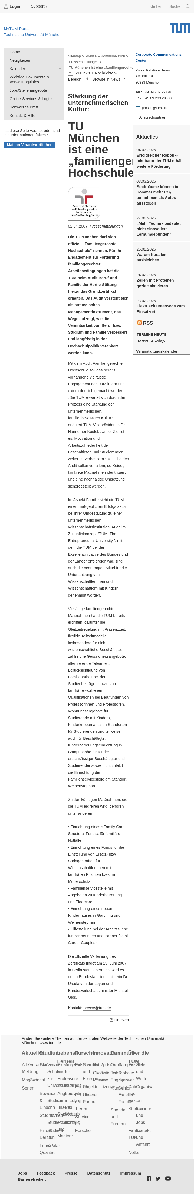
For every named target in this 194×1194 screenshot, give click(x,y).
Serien (28, 1088)
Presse (71, 1173)
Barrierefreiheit (32, 1179)
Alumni (117, 1088)
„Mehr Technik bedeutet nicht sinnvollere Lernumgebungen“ (159, 229)
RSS (145, 323)
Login (12, 6)
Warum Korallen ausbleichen (151, 257)
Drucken (119, 1020)
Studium (50, 1053)
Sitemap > (76, 56)
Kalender (58, 68)
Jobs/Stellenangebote (58, 90)
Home (15, 52)
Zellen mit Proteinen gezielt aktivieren (155, 283)
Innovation (105, 1053)
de (152, 6)
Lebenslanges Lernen (69, 1057)
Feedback (46, 1173)
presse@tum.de (97, 1008)
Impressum (130, 1173)
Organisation (148, 1086)
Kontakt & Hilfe (58, 115)
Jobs (22, 1173)
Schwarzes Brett (58, 106)
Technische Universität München (180, 26)
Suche (179, 6)
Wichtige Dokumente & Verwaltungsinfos (58, 76)
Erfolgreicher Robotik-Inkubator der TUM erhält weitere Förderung (160, 161)
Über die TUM (138, 1057)
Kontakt (54, 1145)
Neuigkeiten (58, 60)
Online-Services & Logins (58, 98)
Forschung (87, 1053)
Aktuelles (33, 1053)
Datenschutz (99, 1173)
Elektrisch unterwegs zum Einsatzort (161, 309)
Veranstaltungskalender (156, 351)
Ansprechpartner (152, 117)
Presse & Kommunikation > (107, 56)
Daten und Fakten (135, 1093)
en (160, 6)
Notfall (135, 1152)
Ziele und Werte (141, 1072)
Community (122, 1053)
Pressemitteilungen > (85, 62)
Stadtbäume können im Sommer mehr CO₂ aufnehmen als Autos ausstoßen (158, 195)
